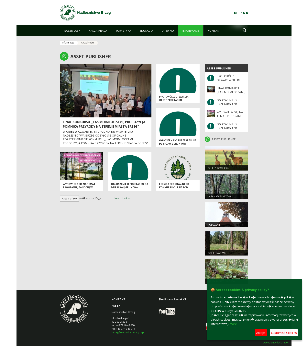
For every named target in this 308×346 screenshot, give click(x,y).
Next (117, 198)
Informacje (68, 42)
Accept (260, 333)
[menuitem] (72, 30)
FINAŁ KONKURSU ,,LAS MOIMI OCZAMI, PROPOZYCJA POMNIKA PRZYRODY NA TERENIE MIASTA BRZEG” (104, 124)
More (233, 324)
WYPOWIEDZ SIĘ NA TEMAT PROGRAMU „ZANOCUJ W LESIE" (79, 187)
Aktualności (87, 42)
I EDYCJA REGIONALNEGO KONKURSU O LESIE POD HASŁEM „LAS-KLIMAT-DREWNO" (174, 189)
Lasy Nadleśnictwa (220, 196)
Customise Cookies (284, 333)
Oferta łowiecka (218, 168)
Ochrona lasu (217, 253)
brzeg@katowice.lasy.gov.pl (128, 332)
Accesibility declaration (276, 342)
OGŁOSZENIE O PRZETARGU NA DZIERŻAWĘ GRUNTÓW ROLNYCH (129, 187)
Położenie (214, 224)
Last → (126, 198)
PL (236, 13)
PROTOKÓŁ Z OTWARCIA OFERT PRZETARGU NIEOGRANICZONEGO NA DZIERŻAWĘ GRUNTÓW (174, 102)
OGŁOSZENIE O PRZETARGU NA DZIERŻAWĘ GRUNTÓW (177, 142)
